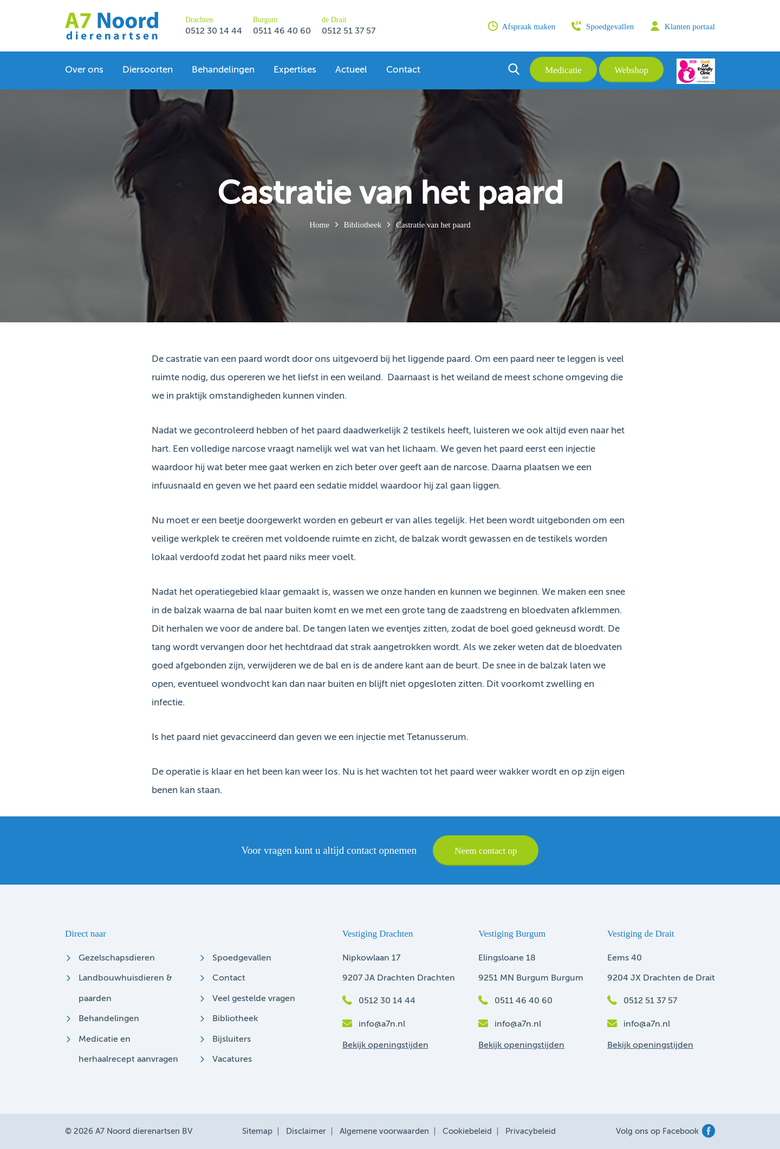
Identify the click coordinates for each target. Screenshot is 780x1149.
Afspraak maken (522, 26)
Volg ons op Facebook (665, 1131)
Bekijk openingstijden (385, 1045)
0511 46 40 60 (282, 31)
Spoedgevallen (602, 26)
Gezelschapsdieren (117, 958)
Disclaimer (306, 1131)
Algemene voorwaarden (384, 1131)
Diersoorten (147, 70)
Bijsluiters (231, 1039)
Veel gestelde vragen (253, 999)
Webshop (631, 70)
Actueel (351, 70)
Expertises (295, 70)
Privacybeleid (530, 1131)
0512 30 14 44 (213, 31)
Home (319, 224)
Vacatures (232, 1059)
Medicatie (563, 70)
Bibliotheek (362, 224)
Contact (403, 70)
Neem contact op (485, 851)
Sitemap (257, 1131)
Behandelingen (223, 70)
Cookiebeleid (467, 1131)
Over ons (84, 70)
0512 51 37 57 (348, 31)
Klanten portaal (682, 26)
